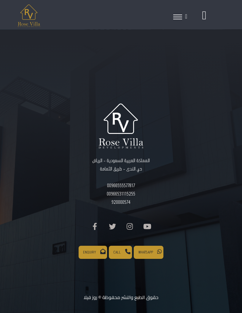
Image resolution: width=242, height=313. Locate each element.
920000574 (121, 202)
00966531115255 (121, 194)
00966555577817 (121, 186)
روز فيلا (90, 297)
